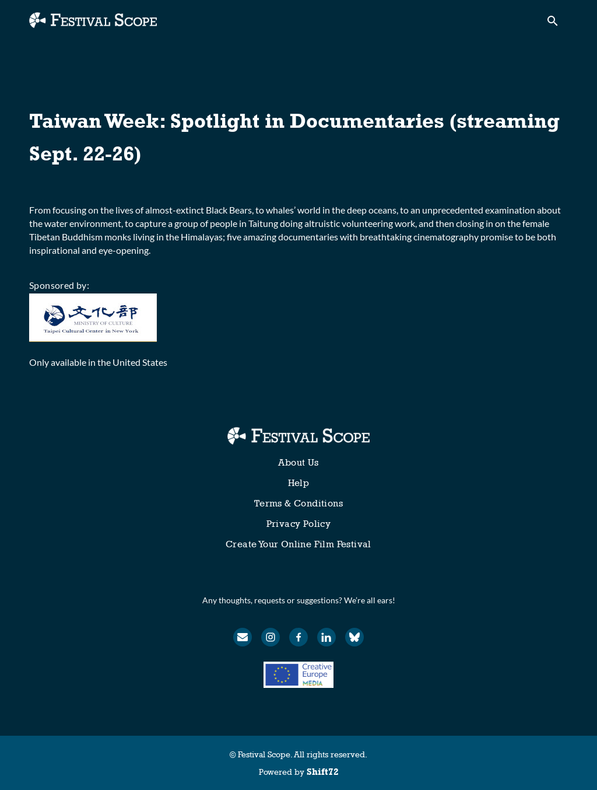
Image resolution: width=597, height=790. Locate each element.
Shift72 (323, 771)
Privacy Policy (298, 523)
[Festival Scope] (298, 436)
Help (299, 482)
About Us (298, 462)
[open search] (557, 24)
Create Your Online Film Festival (298, 544)
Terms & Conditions (298, 503)
